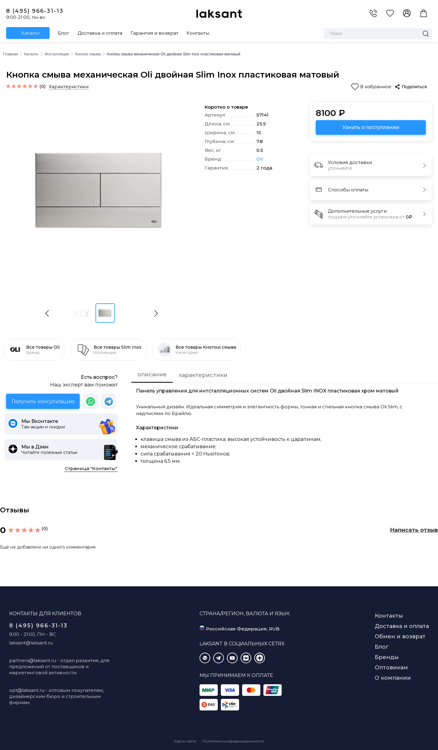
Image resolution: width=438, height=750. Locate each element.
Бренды (387, 657)
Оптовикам (391, 667)
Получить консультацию (43, 401)
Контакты (197, 33)
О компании (393, 678)
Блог (63, 33)
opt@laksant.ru (26, 690)
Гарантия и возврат (154, 33)
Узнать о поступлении (370, 127)
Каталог (30, 33)
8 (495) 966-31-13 (35, 11)
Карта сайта (185, 741)
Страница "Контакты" (91, 468)
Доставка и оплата (100, 33)
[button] (156, 313)
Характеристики (69, 86)
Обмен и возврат (400, 636)
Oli (259, 159)
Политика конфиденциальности (233, 741)
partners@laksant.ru (32, 660)
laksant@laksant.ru (31, 643)
